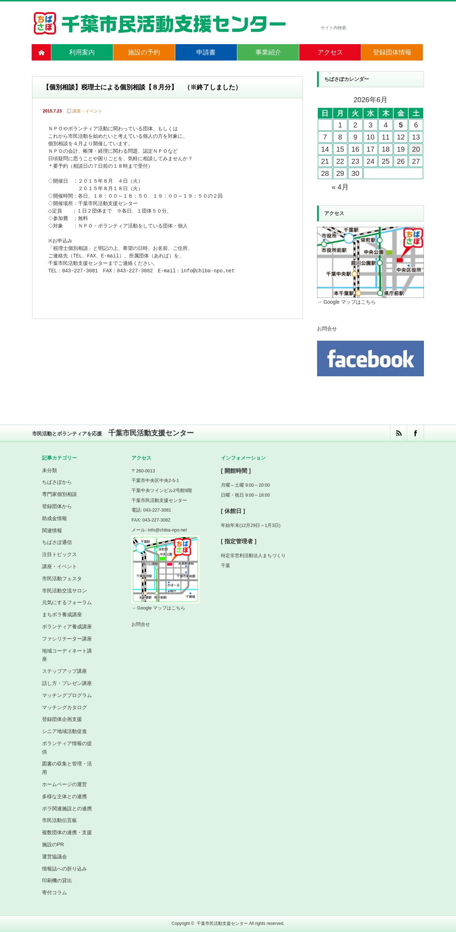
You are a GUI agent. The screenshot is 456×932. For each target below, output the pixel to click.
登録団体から (57, 506)
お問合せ (327, 328)
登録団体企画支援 (62, 719)
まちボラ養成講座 (62, 614)
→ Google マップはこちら (346, 302)
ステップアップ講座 (64, 671)
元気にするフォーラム (67, 602)
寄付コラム (54, 892)
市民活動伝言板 (59, 820)
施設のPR (53, 844)
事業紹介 (268, 52)
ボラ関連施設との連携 (67, 808)
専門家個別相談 (59, 494)
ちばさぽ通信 (57, 542)
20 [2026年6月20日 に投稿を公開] (416, 149)
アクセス (330, 52)
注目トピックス (59, 554)
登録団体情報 (392, 52)
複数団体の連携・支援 (67, 832)
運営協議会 (54, 856)
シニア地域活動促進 (64, 731)
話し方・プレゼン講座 (67, 683)
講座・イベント (87, 111)
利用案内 (82, 52)
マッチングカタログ (64, 707)
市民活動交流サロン (64, 590)
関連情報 (52, 530)
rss (398, 433)
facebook (415, 433)
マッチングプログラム (67, 695)
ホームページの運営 (64, 784)
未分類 (49, 470)
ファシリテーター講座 (67, 639)
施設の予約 (144, 52)
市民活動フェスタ (62, 578)
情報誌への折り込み (64, 868)
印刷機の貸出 (57, 880)
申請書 (206, 52)
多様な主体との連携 (64, 796)
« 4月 (340, 187)
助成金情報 (54, 518)
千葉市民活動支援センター (222, 923)
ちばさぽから (57, 482)
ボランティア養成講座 (67, 626)
